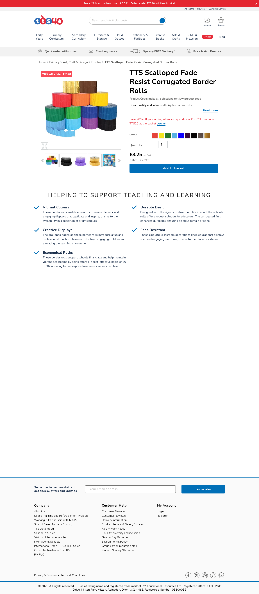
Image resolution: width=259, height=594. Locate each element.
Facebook (188, 575)
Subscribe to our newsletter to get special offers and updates (55, 489)
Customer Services (217, 8)
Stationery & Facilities (140, 36)
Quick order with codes (61, 51)
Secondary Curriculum (79, 36)
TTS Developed (44, 529)
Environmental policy (115, 542)
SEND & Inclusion (192, 36)
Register (162, 516)
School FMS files (44, 533)
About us (40, 511)
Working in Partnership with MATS (55, 520)
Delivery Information (114, 520)
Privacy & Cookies (45, 575)
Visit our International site (50, 537)
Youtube (221, 575)
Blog (222, 37)
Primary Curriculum (56, 36)
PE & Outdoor (120, 36)
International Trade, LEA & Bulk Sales (57, 546)
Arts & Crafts (176, 36)
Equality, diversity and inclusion (121, 533)
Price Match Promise (207, 51)
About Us (189, 8)
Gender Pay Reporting (115, 537)
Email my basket (107, 51)
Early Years (39, 36)
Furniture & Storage (101, 36)
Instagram (204, 575)
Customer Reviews (114, 516)
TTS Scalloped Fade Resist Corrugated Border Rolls (173, 81)
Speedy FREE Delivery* (159, 51)
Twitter (196, 575)
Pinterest (213, 575)
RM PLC (39, 555)
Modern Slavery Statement (119, 550)
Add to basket (174, 168)
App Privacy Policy (113, 529)
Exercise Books (160, 36)
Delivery (201, 8)
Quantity (136, 145)
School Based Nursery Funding (53, 524)
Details (161, 123)
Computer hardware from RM (52, 550)
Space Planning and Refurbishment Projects (61, 516)
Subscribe (203, 489)
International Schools (47, 542)
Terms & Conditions (73, 575)
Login (160, 511)
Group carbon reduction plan (119, 546)
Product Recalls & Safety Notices (123, 524)
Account (207, 25)
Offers (207, 37)
